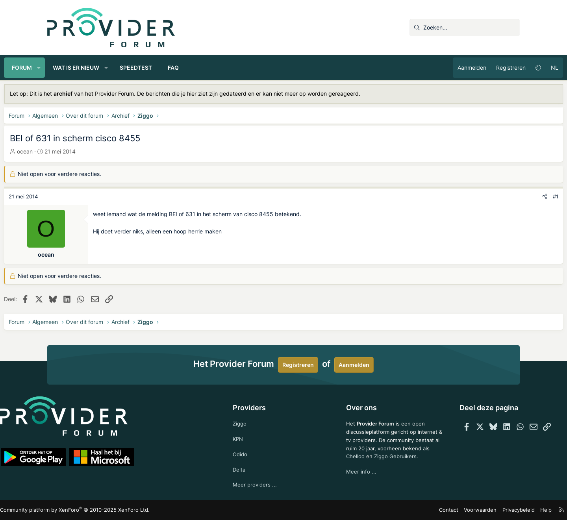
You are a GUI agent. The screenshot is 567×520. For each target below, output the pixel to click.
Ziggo (250, 420)
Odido (250, 452)
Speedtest (179, 67)
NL (511, 67)
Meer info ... (351, 480)
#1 (512, 196)
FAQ (216, 67)
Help (498, 510)
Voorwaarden (436, 510)
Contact (408, 510)
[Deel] (501, 196)
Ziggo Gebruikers (387, 464)
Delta (249, 468)
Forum (65, 67)
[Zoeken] (465, 27)
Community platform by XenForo (116, 510)
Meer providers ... (265, 484)
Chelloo (345, 464)
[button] (82, 67)
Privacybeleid (472, 510)
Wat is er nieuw (119, 67)
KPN (248, 436)
